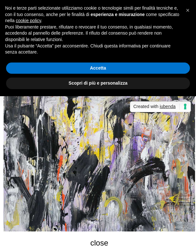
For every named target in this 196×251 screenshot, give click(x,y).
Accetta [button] (98, 68)
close (99, 242)
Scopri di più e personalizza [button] (98, 83)
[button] (188, 10)
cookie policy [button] (28, 20)
